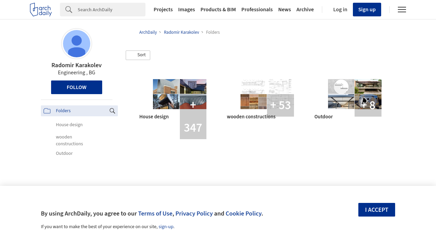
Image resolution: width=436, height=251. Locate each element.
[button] (138, 55)
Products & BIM (218, 9)
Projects (163, 9)
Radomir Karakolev (76, 65)
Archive (305, 9)
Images (186, 9)
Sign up (367, 9)
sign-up (165, 226)
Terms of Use (155, 213)
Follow (77, 87)
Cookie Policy (243, 213)
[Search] (111, 9)
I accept (376, 210)
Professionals (257, 9)
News (284, 9)
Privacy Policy (194, 213)
